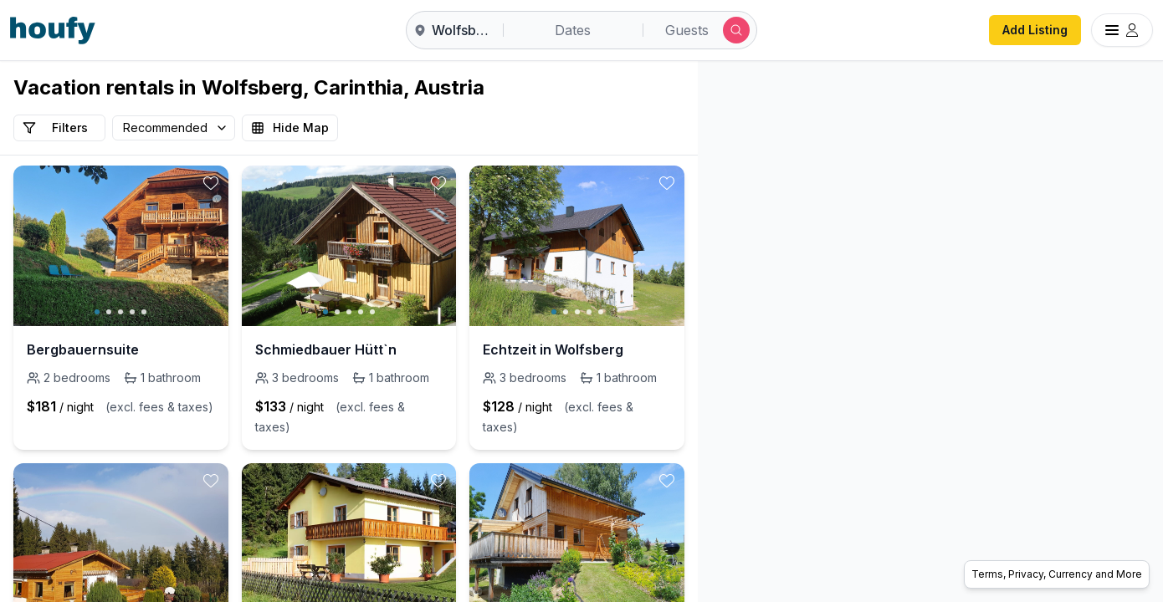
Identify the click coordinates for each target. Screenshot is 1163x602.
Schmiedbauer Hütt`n (326, 349)
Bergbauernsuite (83, 349)
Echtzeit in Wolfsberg (553, 349)
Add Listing (1035, 30)
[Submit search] (736, 30)
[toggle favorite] (210, 183)
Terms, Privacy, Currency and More (1056, 574)
